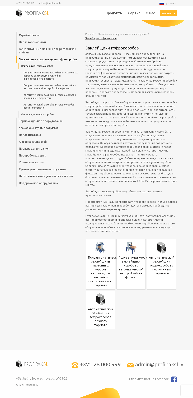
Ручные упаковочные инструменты (42, 169)
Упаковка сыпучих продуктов (39, 128)
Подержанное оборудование (39, 183)
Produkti (89, 34)
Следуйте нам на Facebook (149, 379)
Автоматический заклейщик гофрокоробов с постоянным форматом (49, 96)
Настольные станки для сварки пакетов (46, 176)
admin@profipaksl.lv (50, 3)
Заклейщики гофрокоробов (37, 66)
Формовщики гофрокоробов (37, 114)
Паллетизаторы (30, 135)
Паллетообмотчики (32, 42)
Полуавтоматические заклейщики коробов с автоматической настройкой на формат (49, 87)
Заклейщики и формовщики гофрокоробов (48, 59)
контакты (168, 13)
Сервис (134, 13)
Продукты (114, 13)
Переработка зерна (32, 155)
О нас (150, 13)
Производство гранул (34, 148)
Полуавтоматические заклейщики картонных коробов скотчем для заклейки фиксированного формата (50, 75)
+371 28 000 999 (25, 3)
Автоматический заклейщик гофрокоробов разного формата (48, 106)
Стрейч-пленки (29, 35)
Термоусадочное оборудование (41, 121)
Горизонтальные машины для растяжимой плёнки (47, 50)
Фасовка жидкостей (33, 141)
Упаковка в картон (31, 162)
